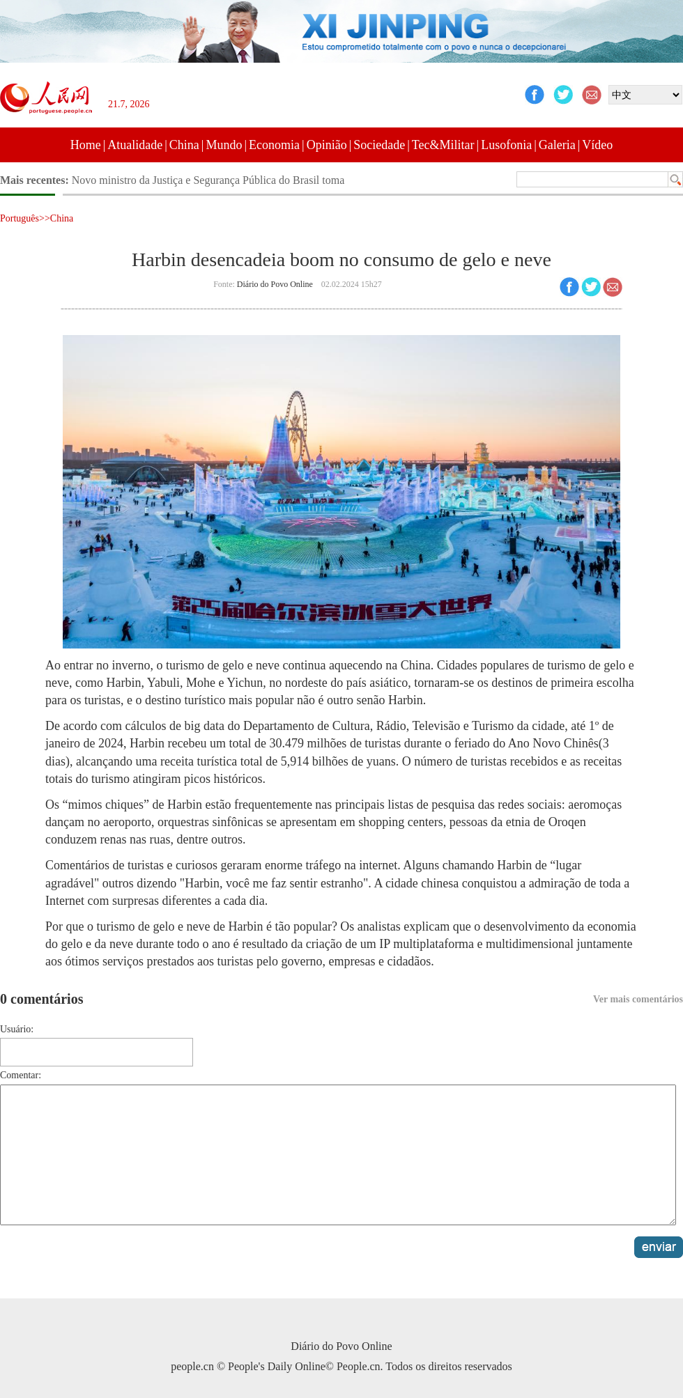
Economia (274, 145)
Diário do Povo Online (275, 284)
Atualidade (134, 145)
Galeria (557, 145)
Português (19, 218)
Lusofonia (506, 145)
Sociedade (379, 145)
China (184, 145)
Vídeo (597, 145)
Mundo (224, 145)
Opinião (327, 145)
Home (85, 145)
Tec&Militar (443, 145)
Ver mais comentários (638, 999)
